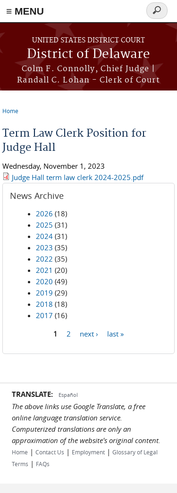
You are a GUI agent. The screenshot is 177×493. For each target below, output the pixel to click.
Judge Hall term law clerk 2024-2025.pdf (77, 177)
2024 (44, 236)
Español (68, 394)
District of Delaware (88, 54)
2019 (44, 292)
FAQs (43, 464)
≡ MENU (25, 11)
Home (10, 111)
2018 (44, 304)
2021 (44, 270)
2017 (44, 315)
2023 (44, 247)
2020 (44, 281)
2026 (44, 213)
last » (115, 333)
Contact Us (49, 452)
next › (89, 333)
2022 (44, 258)
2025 (44, 225)
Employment (88, 452)
